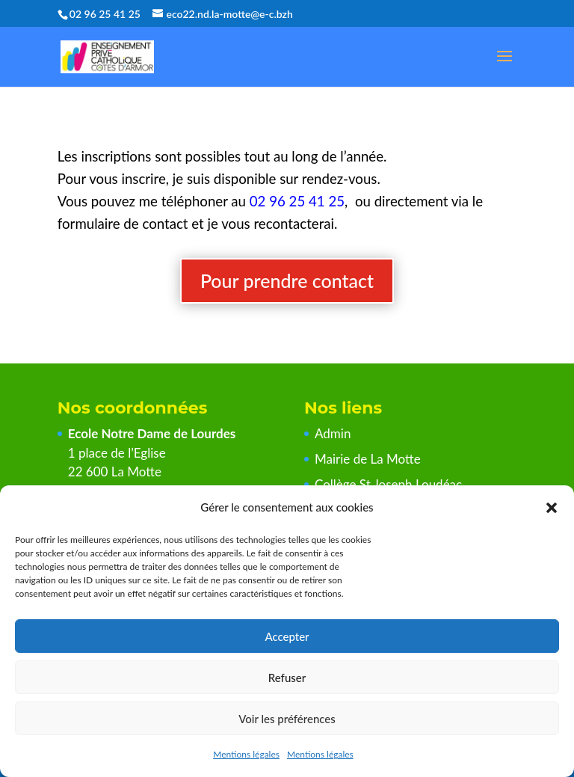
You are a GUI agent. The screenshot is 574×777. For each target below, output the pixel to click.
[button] (551, 507)
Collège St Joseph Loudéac (390, 484)
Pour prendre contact (287, 280)
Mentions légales (246, 754)
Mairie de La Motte (368, 459)
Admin (333, 433)
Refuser (287, 677)
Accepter (287, 636)
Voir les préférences (287, 718)
